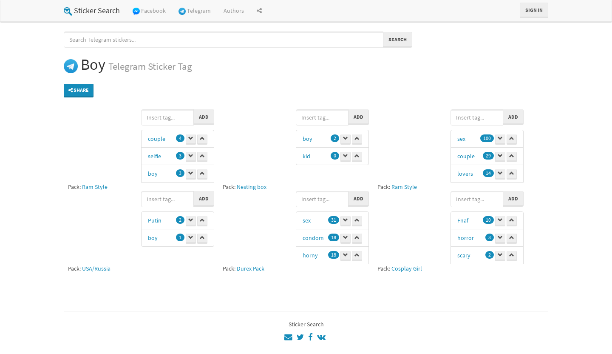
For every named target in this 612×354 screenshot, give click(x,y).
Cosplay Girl (406, 268)
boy (153, 173)
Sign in (534, 10)
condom (313, 238)
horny (310, 255)
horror (465, 238)
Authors (234, 10)
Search (397, 39)
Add (204, 117)
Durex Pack (250, 268)
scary (463, 255)
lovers (465, 173)
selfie (154, 156)
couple (156, 139)
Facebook (149, 11)
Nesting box (251, 187)
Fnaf (462, 220)
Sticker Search (92, 10)
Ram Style (95, 187)
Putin (155, 220)
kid (306, 156)
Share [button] (78, 90)
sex (461, 139)
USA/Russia (96, 268)
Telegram (194, 11)
